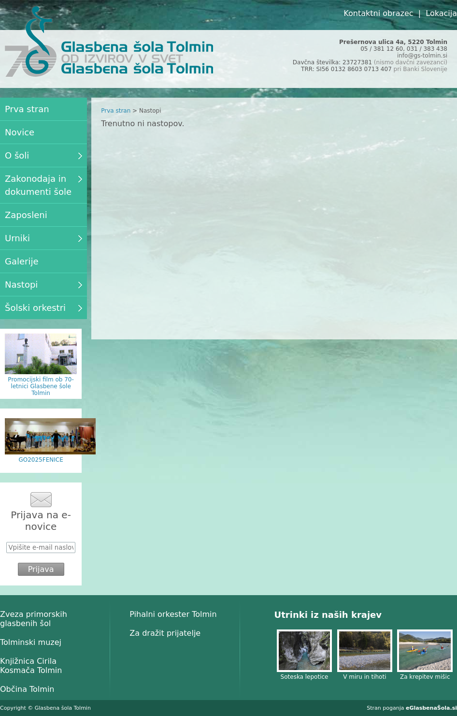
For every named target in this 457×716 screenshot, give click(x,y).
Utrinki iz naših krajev (328, 615)
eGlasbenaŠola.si (431, 708)
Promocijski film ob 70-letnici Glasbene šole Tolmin (40, 386)
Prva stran (115, 110)
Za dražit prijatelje (164, 633)
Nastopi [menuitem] (43, 284)
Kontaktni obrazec (378, 13)
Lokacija (441, 13)
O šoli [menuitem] (43, 155)
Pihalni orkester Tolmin (172, 614)
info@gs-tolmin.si (422, 55)
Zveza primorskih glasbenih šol (33, 619)
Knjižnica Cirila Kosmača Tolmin (31, 666)
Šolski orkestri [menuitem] (43, 308)
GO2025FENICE (40, 459)
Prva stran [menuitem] (27, 109)
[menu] (43, 208)
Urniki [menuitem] (43, 238)
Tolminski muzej (30, 642)
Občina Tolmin (27, 689)
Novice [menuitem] (19, 132)
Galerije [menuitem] (22, 261)
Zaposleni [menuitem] (26, 215)
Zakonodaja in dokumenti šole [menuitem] (43, 185)
